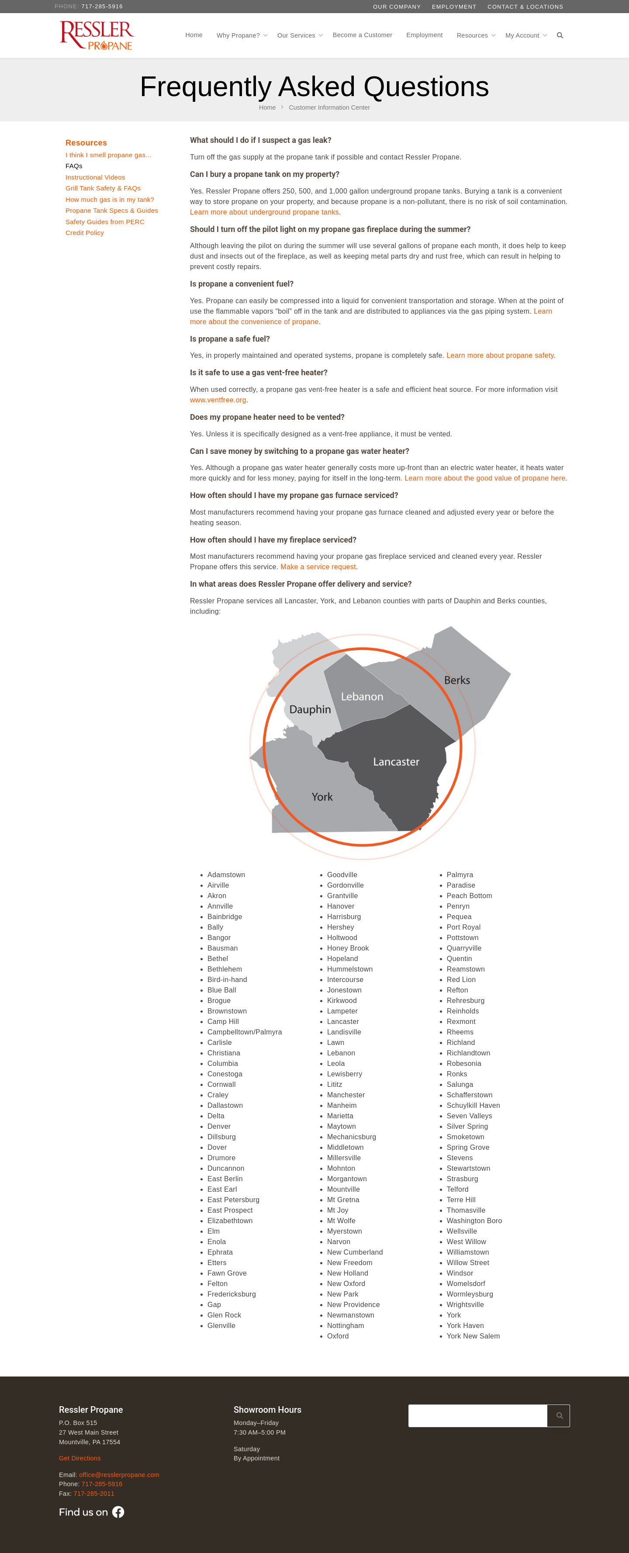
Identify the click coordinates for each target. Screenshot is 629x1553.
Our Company (397, 6)
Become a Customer (363, 34)
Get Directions (80, 1458)
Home (194, 34)
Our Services (297, 35)
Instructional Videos (95, 177)
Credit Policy (85, 232)
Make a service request (318, 567)
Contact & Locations (525, 6)
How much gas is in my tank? (110, 199)
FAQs (74, 165)
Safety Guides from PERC (105, 221)
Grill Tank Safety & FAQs (103, 188)
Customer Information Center (329, 107)
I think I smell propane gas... (109, 155)
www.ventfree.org (218, 400)
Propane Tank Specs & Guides (112, 210)
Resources (473, 35)
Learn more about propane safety (499, 355)
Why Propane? (239, 35)
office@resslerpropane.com (119, 1474)
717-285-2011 (94, 1493)
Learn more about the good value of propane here (484, 478)
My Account (523, 35)
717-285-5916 (102, 6)
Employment (454, 6)
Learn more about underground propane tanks (264, 212)
